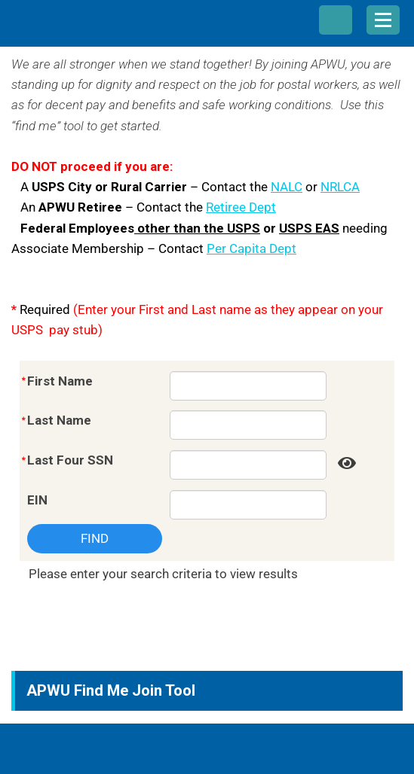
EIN (37, 499)
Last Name (59, 420)
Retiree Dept (241, 207)
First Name (60, 381)
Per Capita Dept (251, 248)
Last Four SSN (70, 460)
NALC (286, 186)
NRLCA (340, 186)
